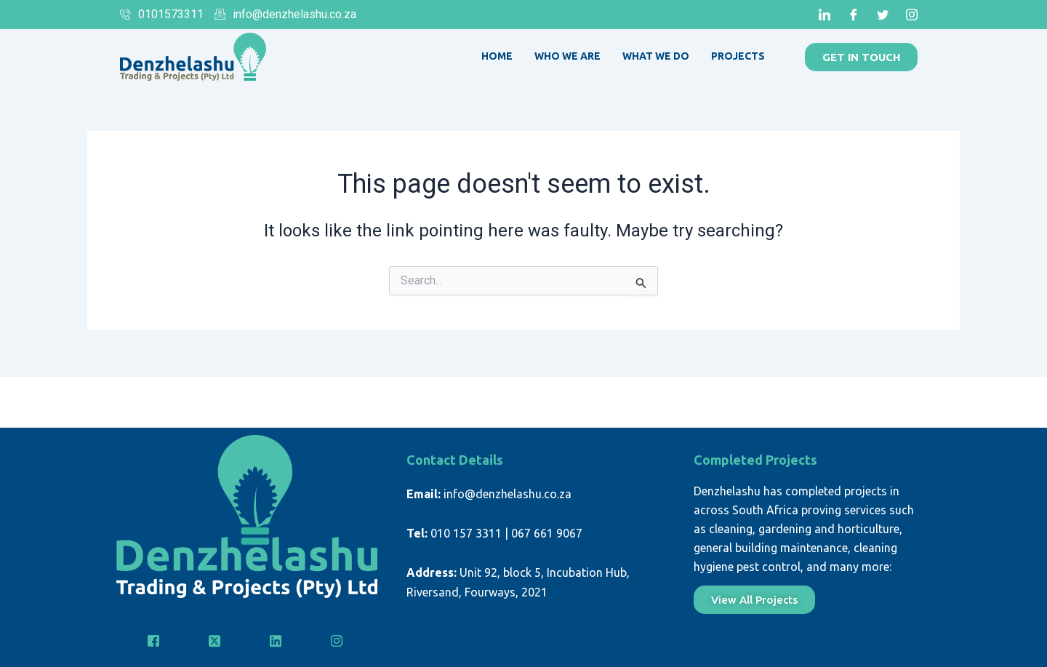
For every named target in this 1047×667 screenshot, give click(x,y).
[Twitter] (883, 14)
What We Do (655, 56)
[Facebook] (854, 14)
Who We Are (567, 56)
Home (497, 56)
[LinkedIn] (824, 14)
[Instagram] (912, 14)
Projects (738, 56)
